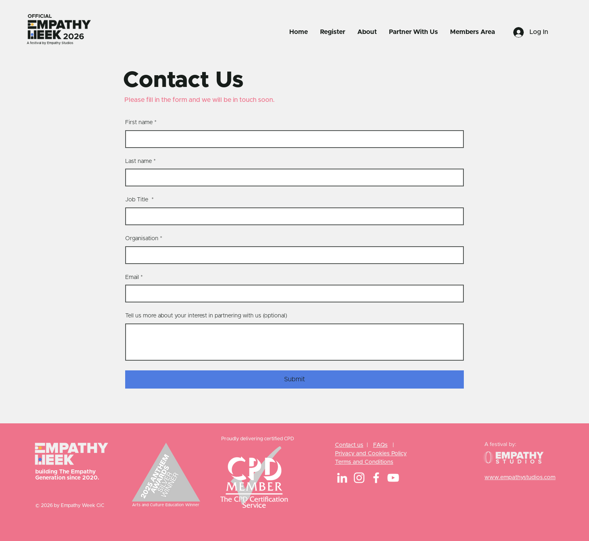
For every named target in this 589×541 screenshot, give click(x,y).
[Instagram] (359, 478)
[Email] (292, 293)
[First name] (292, 139)
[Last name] (292, 177)
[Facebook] (376, 478)
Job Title (139, 200)
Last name (140, 162)
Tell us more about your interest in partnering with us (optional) (206, 316)
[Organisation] (292, 255)
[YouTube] (393, 478)
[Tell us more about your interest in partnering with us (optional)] (294, 342)
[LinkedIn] (342, 478)
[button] (332, 32)
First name (141, 123)
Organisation (143, 239)
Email (134, 278)
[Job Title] (292, 216)
